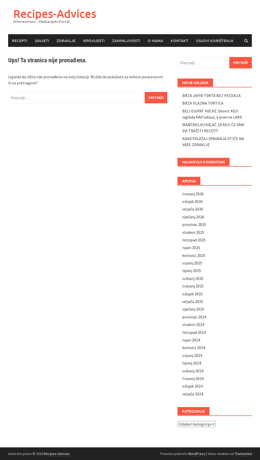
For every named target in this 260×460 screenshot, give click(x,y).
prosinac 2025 (194, 224)
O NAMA (155, 40)
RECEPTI (19, 40)
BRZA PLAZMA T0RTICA (202, 103)
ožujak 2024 (192, 386)
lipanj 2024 (191, 363)
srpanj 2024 (192, 355)
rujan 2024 (191, 339)
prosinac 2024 (194, 316)
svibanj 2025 (192, 278)
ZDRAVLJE (66, 40)
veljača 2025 (192, 301)
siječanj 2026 (193, 216)
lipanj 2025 (191, 270)
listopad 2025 (194, 239)
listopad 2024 (194, 332)
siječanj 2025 (193, 309)
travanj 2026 (193, 193)
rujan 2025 (191, 247)
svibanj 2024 (192, 370)
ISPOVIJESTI (94, 40)
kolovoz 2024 (193, 347)
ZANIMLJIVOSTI (126, 40)
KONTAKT (179, 40)
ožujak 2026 (192, 201)
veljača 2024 (192, 393)
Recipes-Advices (54, 14)
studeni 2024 (193, 324)
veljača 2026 (192, 209)
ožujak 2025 (192, 293)
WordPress (196, 453)
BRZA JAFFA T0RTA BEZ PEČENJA (211, 95)
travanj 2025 (193, 286)
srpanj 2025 (192, 262)
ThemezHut (243, 453)
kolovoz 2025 (193, 255)
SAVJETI (42, 40)
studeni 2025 (193, 232)
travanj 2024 (193, 378)
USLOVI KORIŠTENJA (214, 40)
